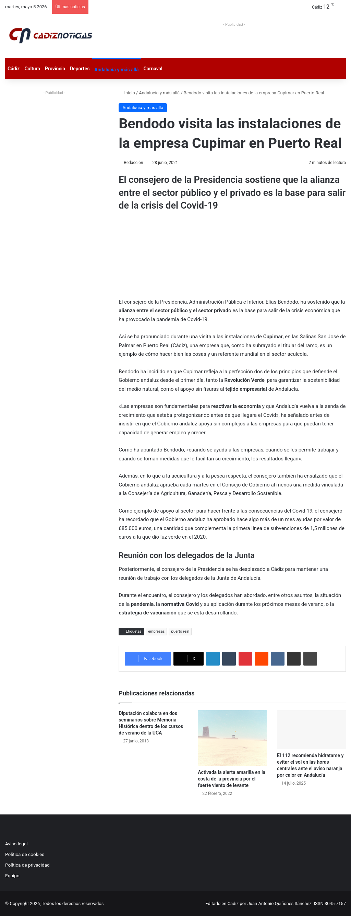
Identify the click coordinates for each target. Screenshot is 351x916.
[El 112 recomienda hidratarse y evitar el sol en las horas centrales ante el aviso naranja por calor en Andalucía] (311, 729)
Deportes (79, 68)
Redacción (133, 162)
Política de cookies (24, 854)
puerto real (180, 631)
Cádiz (14, 68)
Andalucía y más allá (116, 69)
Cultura (32, 68)
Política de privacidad (27, 865)
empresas (156, 631)
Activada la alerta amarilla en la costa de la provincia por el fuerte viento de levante (231, 779)
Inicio (127, 92)
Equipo (12, 875)
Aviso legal (16, 843)
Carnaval (153, 68)
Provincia (55, 68)
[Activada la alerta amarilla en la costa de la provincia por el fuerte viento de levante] (232, 738)
